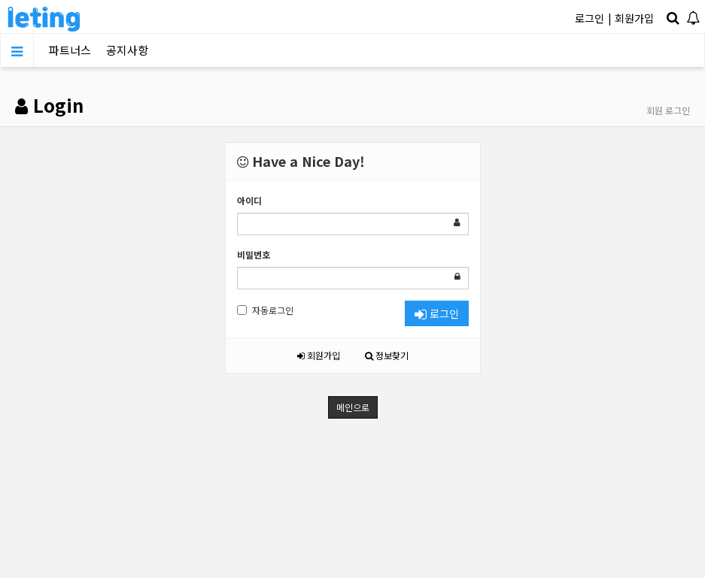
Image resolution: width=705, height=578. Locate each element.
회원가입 (634, 18)
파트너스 (70, 50)
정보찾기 (387, 355)
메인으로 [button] (352, 407)
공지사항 (127, 50)
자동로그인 (265, 310)
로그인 (589, 18)
